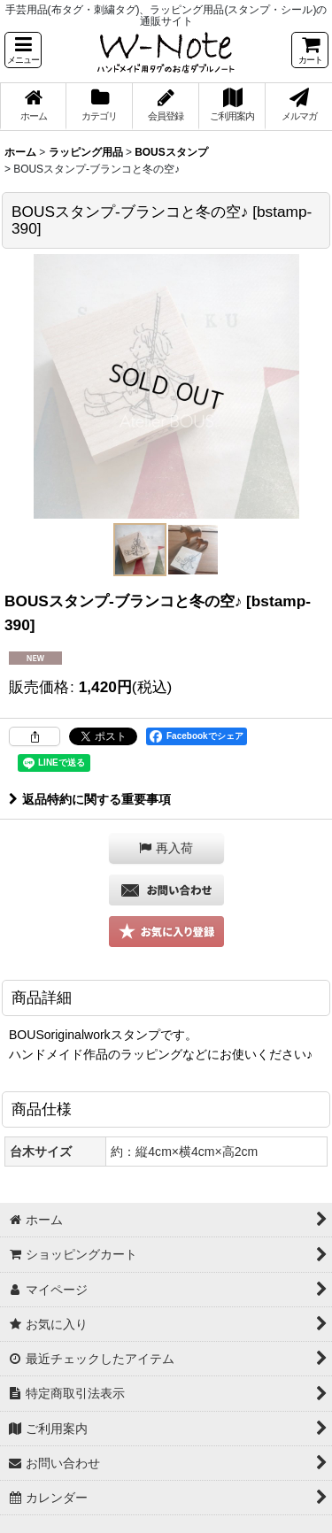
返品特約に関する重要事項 (90, 799)
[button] (23, 50)
